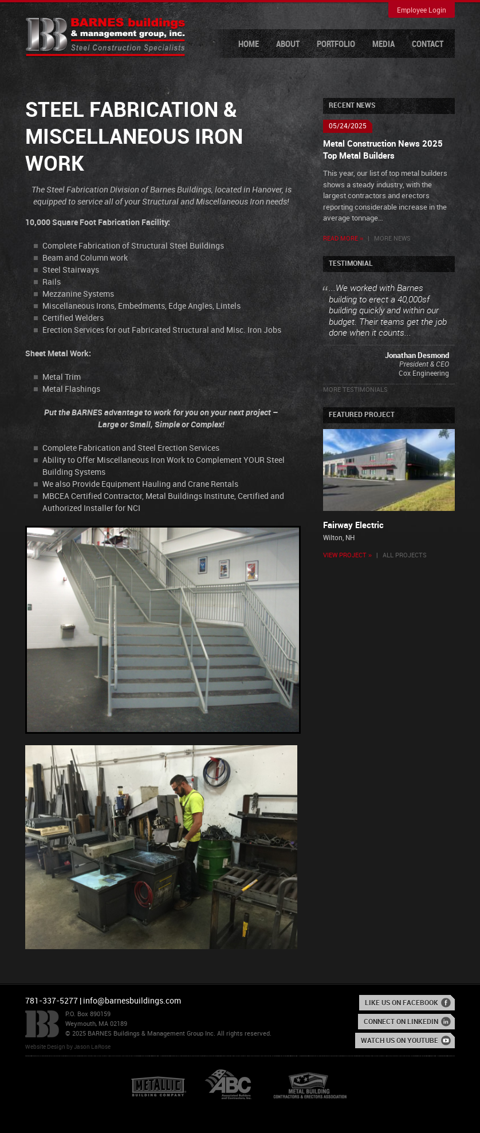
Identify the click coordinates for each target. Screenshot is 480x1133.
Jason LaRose (92, 1047)
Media (383, 44)
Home (248, 44)
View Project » (347, 555)
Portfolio (336, 44)
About (288, 44)
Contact (427, 44)
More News (392, 238)
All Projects (405, 555)
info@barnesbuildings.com (132, 1001)
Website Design (45, 1047)
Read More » (343, 238)
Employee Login (421, 10)
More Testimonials (355, 390)
